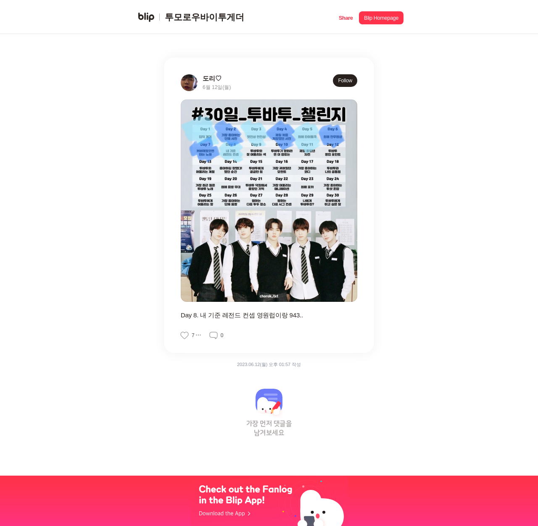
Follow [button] (345, 81)
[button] (346, 17)
